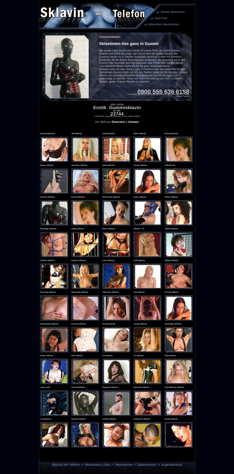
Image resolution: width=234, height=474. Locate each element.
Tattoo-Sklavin (171, 197)
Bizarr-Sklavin (47, 165)
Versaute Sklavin (79, 165)
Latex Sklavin (140, 197)
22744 (116, 113)
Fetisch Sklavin (78, 260)
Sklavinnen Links (97, 464)
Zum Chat (161, 18)
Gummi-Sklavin (47, 197)
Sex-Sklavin (139, 292)
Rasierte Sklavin (110, 387)
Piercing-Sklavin (48, 292)
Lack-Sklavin (108, 260)
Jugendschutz (171, 464)
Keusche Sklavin (142, 387)
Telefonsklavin (171, 229)
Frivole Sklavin (172, 292)
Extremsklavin (171, 133)
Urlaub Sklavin (109, 419)
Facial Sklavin (171, 419)
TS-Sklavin (107, 355)
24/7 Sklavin (77, 355)
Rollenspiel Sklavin (49, 324)
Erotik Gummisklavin (117, 107)
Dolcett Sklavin (47, 260)
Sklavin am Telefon (66, 464)
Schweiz (133, 122)
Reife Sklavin (140, 133)
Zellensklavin (108, 133)
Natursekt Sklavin (79, 292)
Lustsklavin (46, 419)
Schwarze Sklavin (142, 419)
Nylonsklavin (108, 165)
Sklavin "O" (139, 229)
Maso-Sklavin (108, 229)
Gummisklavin (78, 387)
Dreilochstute (108, 324)
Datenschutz (147, 464)
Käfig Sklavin (77, 229)
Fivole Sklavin (140, 165)
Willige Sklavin (172, 260)
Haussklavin (170, 355)
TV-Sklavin (139, 355)
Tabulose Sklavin (110, 292)
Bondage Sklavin (48, 229)
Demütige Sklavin (173, 324)
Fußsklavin (170, 165)
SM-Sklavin (76, 133)
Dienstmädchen (47, 133)
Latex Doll (45, 387)
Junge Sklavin (140, 324)
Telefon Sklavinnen (173, 12)
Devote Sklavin (78, 419)
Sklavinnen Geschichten (163, 24)
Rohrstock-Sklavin (111, 197)
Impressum (124, 464)
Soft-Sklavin (139, 260)
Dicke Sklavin (46, 355)
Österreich (118, 122)
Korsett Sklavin (78, 324)
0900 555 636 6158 (163, 92)
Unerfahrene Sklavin (174, 387)
